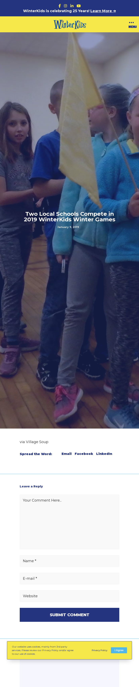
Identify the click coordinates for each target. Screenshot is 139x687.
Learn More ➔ (103, 11)
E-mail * (30, 578)
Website (30, 596)
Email (66, 454)
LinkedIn (104, 454)
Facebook (84, 454)
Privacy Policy (99, 650)
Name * (29, 561)
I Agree (119, 650)
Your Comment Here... (42, 500)
